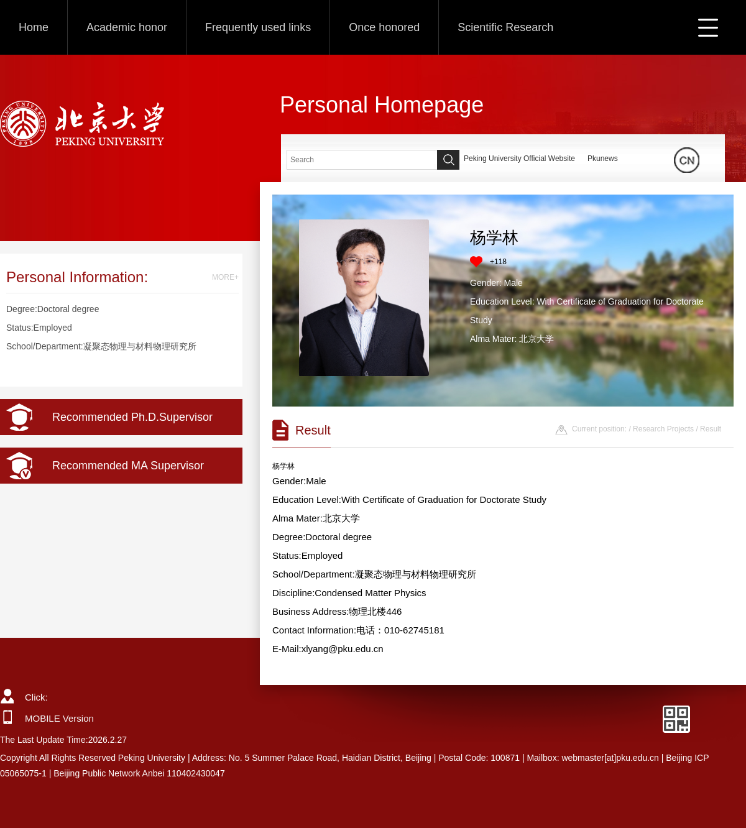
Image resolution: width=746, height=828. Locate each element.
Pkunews (602, 158)
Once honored (384, 27)
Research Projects (663, 429)
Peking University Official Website (519, 158)
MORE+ (225, 277)
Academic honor (126, 27)
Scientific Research (505, 27)
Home (33, 27)
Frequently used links (258, 27)
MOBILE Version (59, 718)
